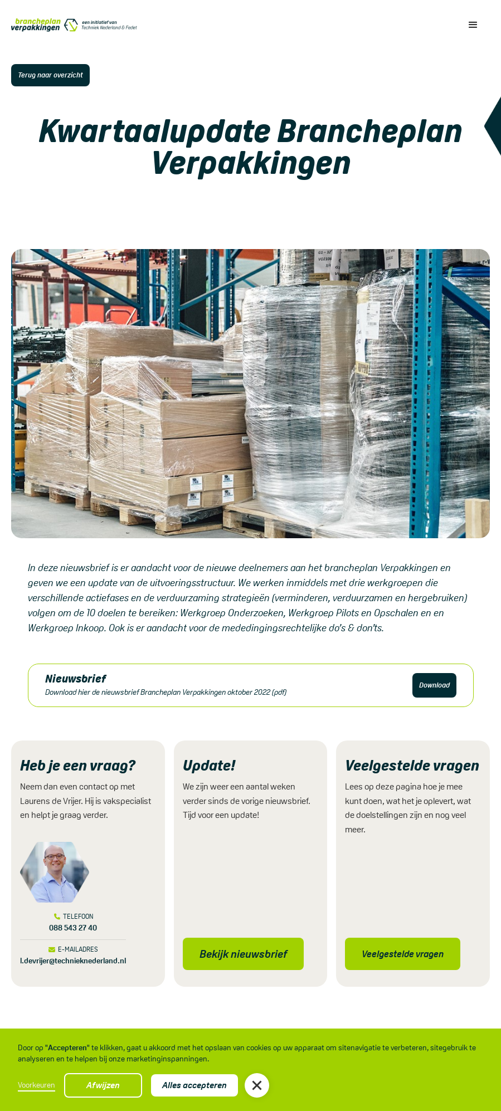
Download (434, 685)
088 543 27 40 (73, 928)
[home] (74, 25)
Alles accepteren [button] (194, 1085)
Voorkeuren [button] (36, 1085)
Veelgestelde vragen (403, 954)
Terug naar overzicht (50, 75)
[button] (257, 1085)
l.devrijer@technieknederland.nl (73, 961)
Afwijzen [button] (103, 1085)
